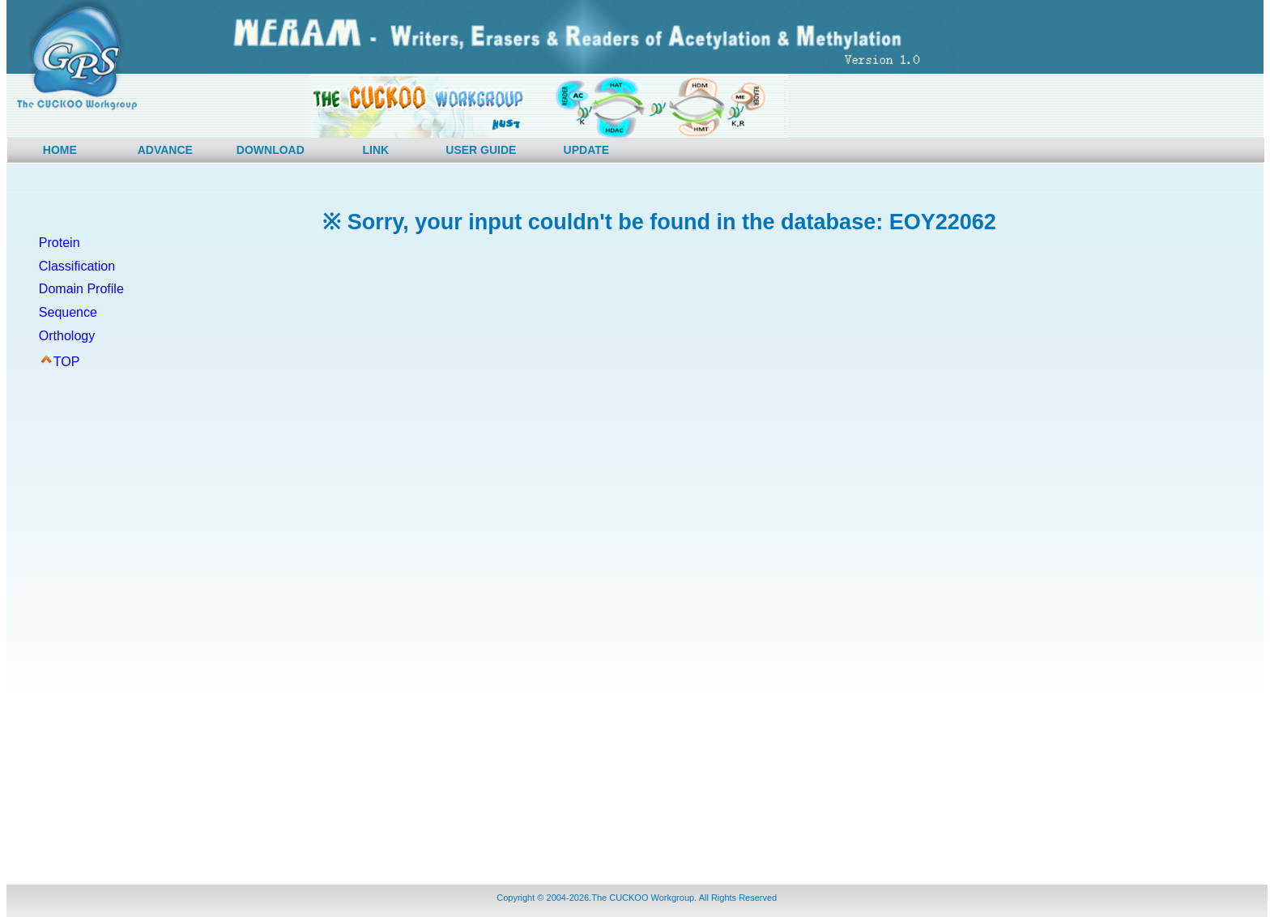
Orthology (67, 336)
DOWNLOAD (271, 149)
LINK (376, 149)
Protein (59, 243)
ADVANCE (165, 149)
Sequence (68, 312)
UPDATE (587, 149)
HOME (60, 149)
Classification (77, 266)
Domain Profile (81, 289)
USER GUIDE (480, 149)
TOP (66, 362)
